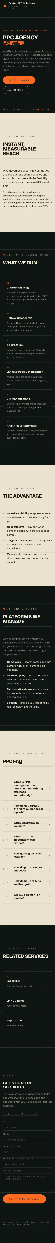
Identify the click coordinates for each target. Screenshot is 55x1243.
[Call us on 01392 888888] (43, 6)
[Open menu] (49, 5)
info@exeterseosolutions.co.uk (20, 1114)
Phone (13, 1146)
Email (6, 1134)
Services (18, 110)
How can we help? (13, 1171)
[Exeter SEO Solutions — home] (20, 5)
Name (5, 1122)
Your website (20, 1158)
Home (5, 110)
